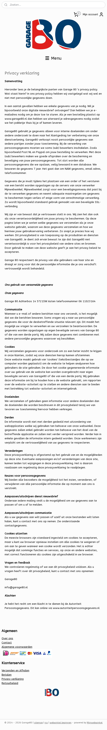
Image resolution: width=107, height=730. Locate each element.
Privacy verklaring (13, 678)
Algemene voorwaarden (17, 646)
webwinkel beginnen (60, 722)
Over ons (7, 638)
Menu (53, 58)
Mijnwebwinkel (95, 722)
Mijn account (93, 14)
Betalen (7, 674)
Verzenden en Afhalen (15, 670)
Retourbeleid (10, 683)
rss (46, 722)
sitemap (38, 722)
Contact (7, 642)
